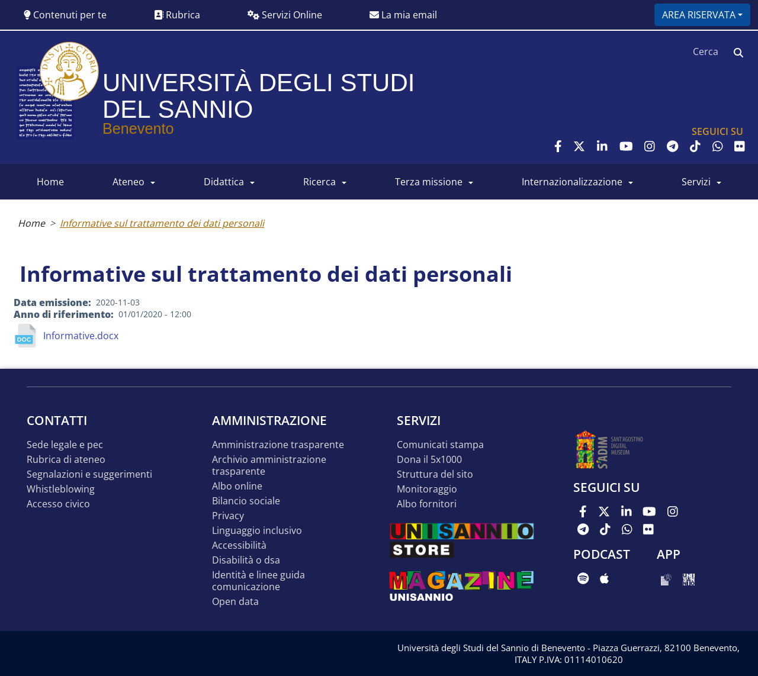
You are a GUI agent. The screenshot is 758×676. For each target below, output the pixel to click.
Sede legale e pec (65, 445)
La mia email (403, 14)
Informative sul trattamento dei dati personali (162, 223)
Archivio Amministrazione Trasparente (269, 465)
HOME (50, 181)
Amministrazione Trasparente (278, 445)
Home (31, 223)
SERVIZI (696, 181)
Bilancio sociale (246, 501)
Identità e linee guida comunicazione (258, 581)
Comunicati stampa (440, 445)
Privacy (228, 516)
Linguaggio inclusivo (257, 530)
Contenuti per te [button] (65, 14)
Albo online (237, 486)
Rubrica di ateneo (66, 459)
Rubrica (177, 14)
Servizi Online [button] (285, 14)
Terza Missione (428, 181)
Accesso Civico (58, 504)
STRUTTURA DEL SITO (435, 474)
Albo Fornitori (427, 504)
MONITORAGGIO (427, 489)
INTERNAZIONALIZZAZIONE (572, 181)
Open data (235, 601)
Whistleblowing (61, 489)
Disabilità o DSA (246, 560)
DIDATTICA (224, 181)
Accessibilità (239, 545)
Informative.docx (80, 336)
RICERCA (319, 181)
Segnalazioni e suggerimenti (89, 474)
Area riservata (698, 14)
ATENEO (128, 181)
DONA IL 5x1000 (429, 459)
